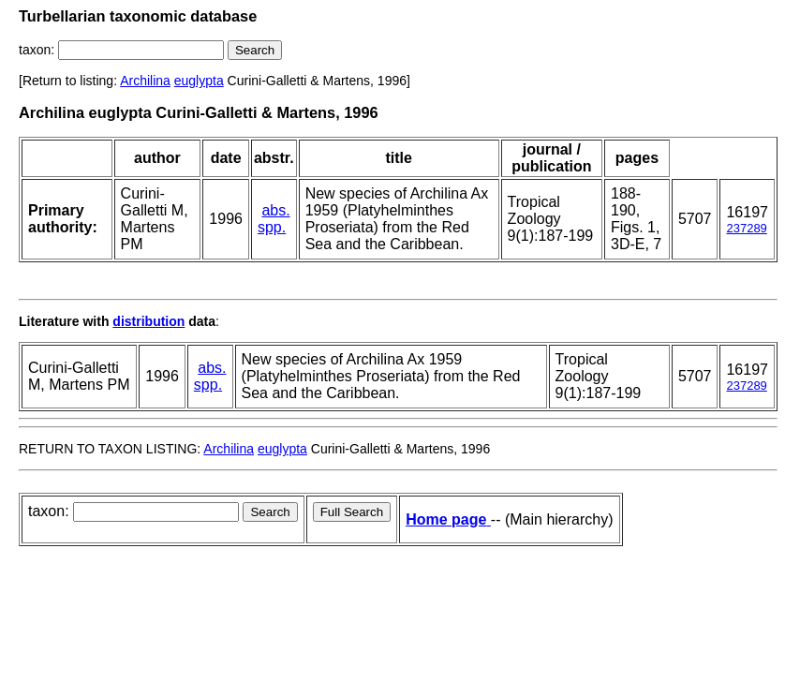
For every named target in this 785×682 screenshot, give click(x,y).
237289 (746, 228)
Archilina (145, 80)
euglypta (199, 80)
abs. (275, 210)
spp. (272, 227)
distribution (148, 321)
